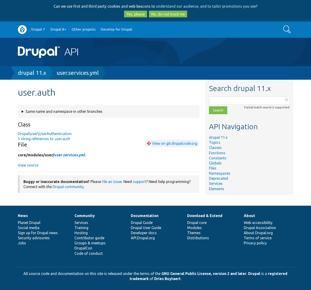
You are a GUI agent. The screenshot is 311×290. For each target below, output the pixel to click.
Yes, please (135, 14)
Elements (216, 189)
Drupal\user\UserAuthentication (45, 134)
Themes (194, 233)
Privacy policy (255, 243)
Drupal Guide (142, 223)
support (139, 182)
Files (212, 168)
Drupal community (68, 187)
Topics (214, 142)
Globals (215, 163)
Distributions (198, 238)
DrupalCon (83, 248)
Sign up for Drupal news (38, 233)
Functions (217, 153)
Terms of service (258, 238)
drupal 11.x (32, 73)
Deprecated (218, 178)
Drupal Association (260, 228)
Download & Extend (204, 216)
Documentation (144, 216)
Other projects (84, 29)
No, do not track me (168, 14)
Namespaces (219, 173)
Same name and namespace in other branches (64, 111)
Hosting (81, 233)
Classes (215, 147)
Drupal (254, 273)
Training (81, 228)
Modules (194, 228)
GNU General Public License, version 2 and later (204, 273)
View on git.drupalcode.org (174, 143)
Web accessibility (258, 223)
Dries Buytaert (167, 279)
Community (84, 216)
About (249, 216)
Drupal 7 (38, 29)
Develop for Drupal (116, 29)
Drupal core (197, 223)
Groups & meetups (90, 243)
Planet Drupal (29, 223)
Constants (217, 158)
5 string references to (44, 139)
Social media (28, 228)
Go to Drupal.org (22, 29)
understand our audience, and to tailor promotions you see (206, 6)
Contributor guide (89, 238)
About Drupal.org (258, 233)
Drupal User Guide (146, 228)
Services (216, 183)
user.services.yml (78, 73)
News (23, 216)
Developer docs (144, 233)
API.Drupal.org (143, 238)
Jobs (22, 243)
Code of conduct (88, 253)
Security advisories (34, 238)
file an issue (112, 182)
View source (28, 165)
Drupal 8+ (58, 29)
